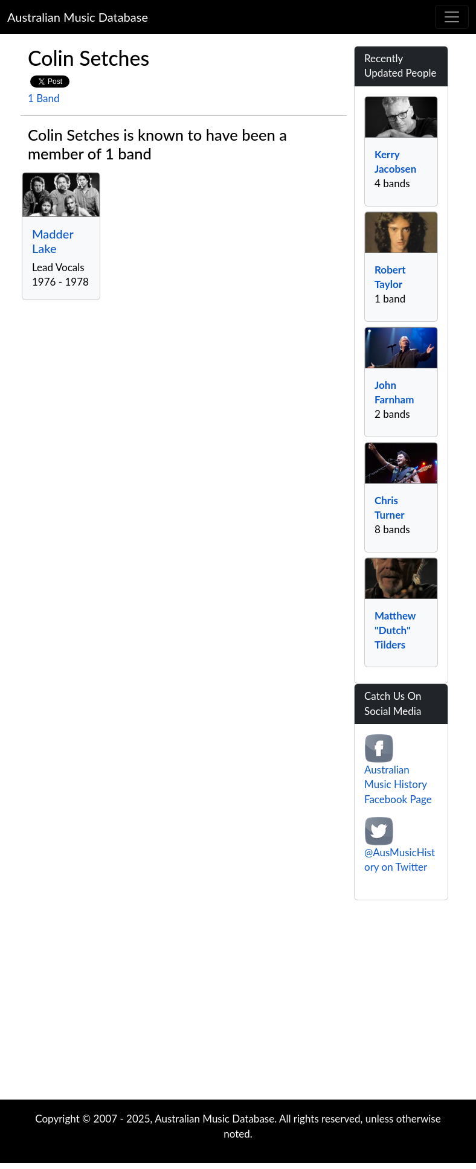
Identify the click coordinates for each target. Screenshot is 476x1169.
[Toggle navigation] (452, 17)
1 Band (44, 98)
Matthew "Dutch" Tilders (395, 630)
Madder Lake (52, 240)
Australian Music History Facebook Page (398, 784)
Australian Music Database (77, 17)
